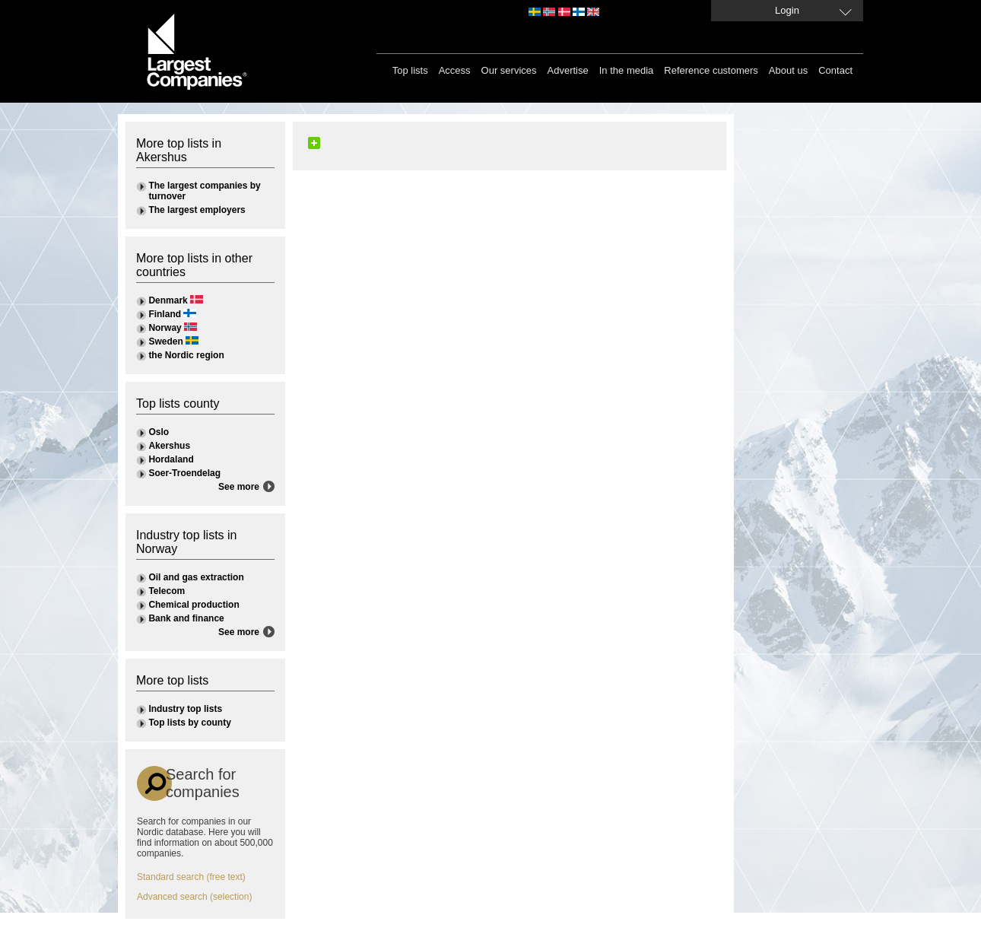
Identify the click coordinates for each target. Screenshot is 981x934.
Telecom (166, 591)
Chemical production (193, 604)
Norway (164, 327)
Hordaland (170, 459)
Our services (509, 70)
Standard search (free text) (191, 877)
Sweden (165, 341)
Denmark (167, 300)
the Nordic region (186, 355)
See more (238, 486)
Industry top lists (185, 709)
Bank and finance (186, 618)
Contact (835, 70)
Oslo (158, 432)
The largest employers (196, 210)
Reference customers (711, 70)
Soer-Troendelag (184, 473)
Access (455, 70)
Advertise (568, 70)
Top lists (410, 70)
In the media (626, 70)
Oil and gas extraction (195, 577)
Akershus (169, 445)
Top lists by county (189, 722)
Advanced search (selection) (194, 896)
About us (788, 70)
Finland (164, 314)
